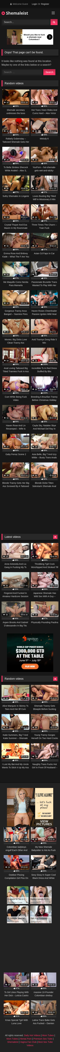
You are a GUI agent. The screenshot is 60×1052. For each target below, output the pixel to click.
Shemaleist (15, 13)
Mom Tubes (48, 1035)
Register (45, 4)
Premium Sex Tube (42, 1039)
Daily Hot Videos (32, 1035)
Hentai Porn (26, 1039)
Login (34, 4)
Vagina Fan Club (28, 1042)
